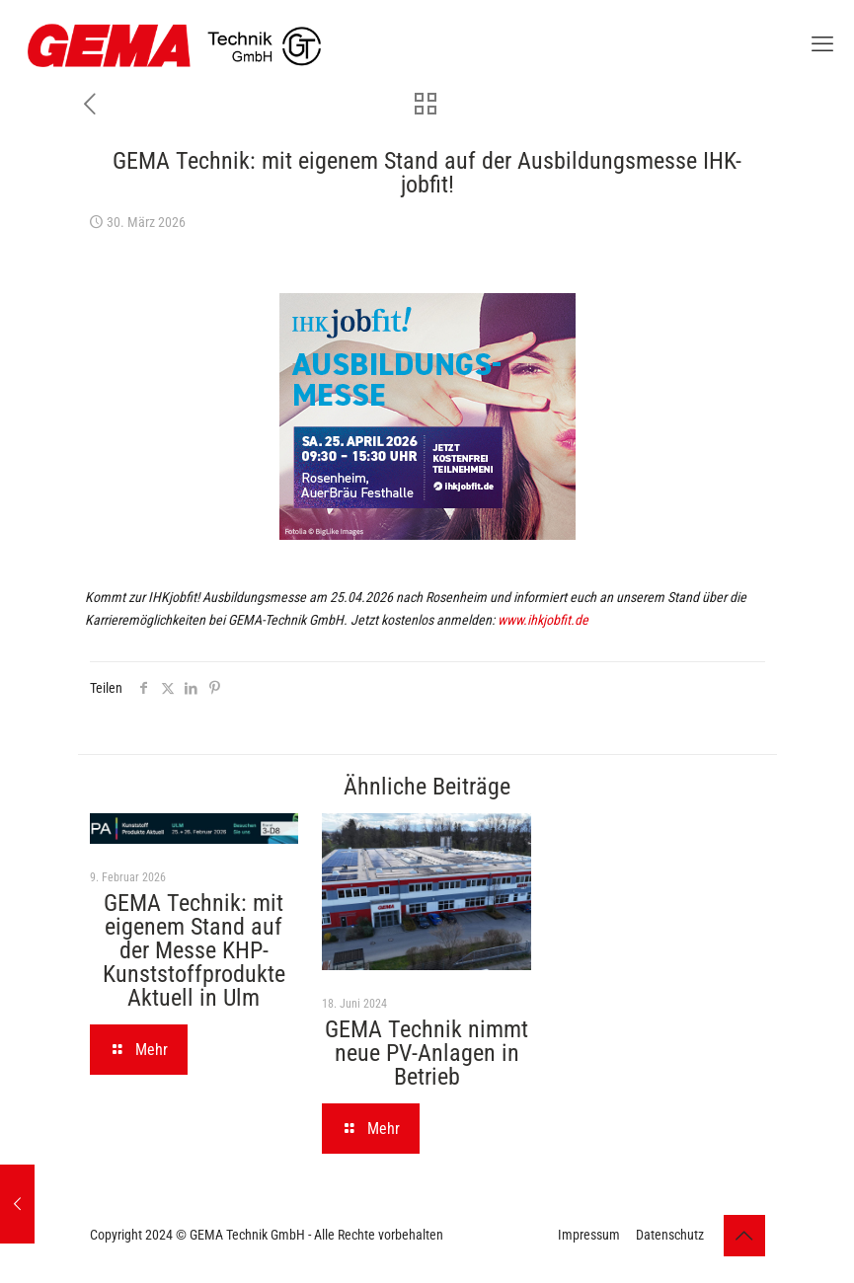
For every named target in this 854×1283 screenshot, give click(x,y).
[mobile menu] (822, 44)
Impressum (589, 1235)
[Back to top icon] (744, 1235)
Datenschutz (670, 1235)
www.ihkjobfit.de (543, 620)
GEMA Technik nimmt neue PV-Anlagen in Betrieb (426, 1053)
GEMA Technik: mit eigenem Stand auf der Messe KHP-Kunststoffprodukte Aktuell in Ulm (194, 950)
